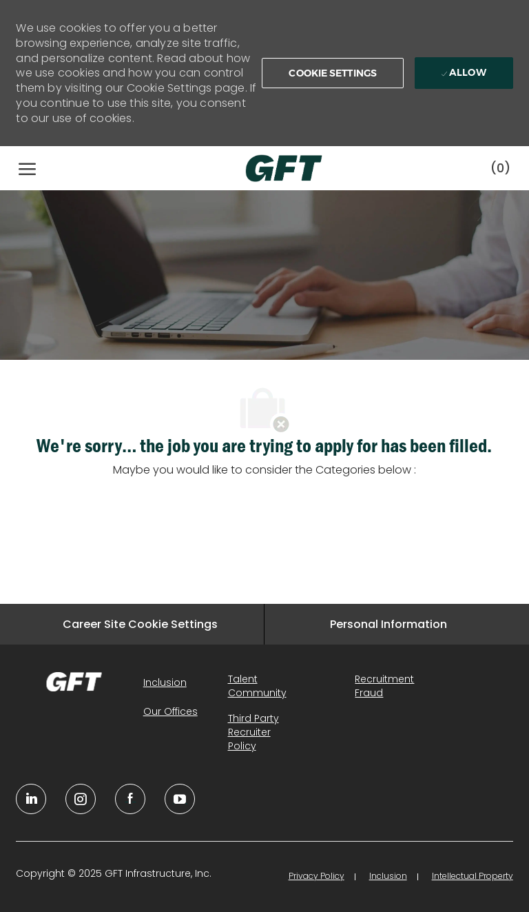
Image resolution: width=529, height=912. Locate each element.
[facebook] (130, 799)
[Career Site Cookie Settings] (140, 624)
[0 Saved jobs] (500, 167)
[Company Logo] (270, 168)
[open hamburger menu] (27, 168)
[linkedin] (31, 799)
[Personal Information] (388, 624)
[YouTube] (80, 799)
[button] (333, 73)
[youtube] (180, 799)
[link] (74, 681)
